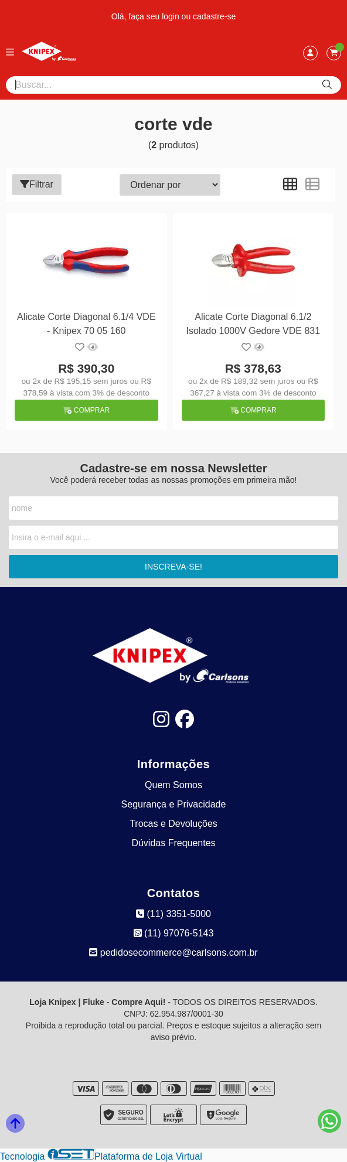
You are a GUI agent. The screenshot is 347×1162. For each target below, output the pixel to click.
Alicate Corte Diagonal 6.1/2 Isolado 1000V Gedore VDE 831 (253, 324)
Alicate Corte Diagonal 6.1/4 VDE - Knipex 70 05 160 (86, 324)
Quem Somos (173, 785)
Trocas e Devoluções (173, 824)
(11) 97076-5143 (174, 933)
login (171, 16)
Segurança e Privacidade (173, 804)
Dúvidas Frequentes (173, 843)
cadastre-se (214, 16)
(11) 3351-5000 (173, 914)
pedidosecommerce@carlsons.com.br (173, 952)
